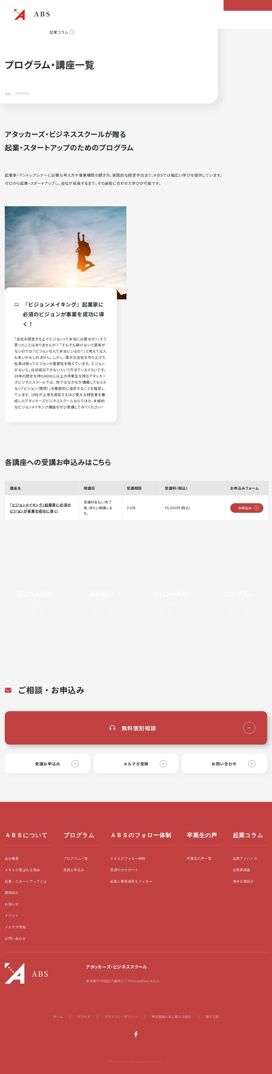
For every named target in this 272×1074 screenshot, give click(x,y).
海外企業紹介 (243, 881)
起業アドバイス (245, 859)
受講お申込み (73, 870)
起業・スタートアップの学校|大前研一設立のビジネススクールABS (32, 14)
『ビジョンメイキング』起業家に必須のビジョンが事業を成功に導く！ (40, 507)
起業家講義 (242, 870)
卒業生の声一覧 (199, 859)
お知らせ (12, 904)
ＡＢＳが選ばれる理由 (22, 870)
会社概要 (12, 859)
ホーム (58, 1016)
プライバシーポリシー (121, 1016)
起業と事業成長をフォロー (131, 881)
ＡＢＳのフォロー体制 (127, 859)
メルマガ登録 (15, 927)
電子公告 (212, 1016)
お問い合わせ (15, 938)
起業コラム (59, 32)
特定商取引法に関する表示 (171, 1016)
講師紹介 (12, 893)
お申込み (244, 508)
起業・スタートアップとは (26, 881)
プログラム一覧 (75, 859)
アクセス (83, 1016)
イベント (12, 916)
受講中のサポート (124, 870)
